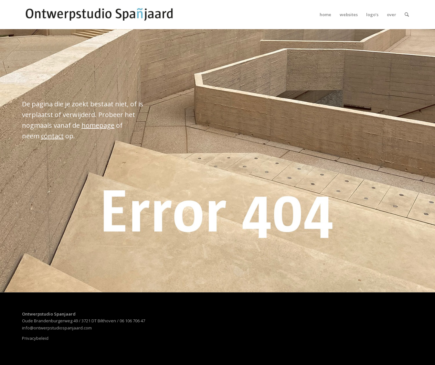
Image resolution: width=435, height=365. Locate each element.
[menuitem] (325, 14)
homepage (97, 125)
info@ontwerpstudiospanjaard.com (57, 328)
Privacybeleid (35, 338)
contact (52, 136)
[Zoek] (406, 14)
